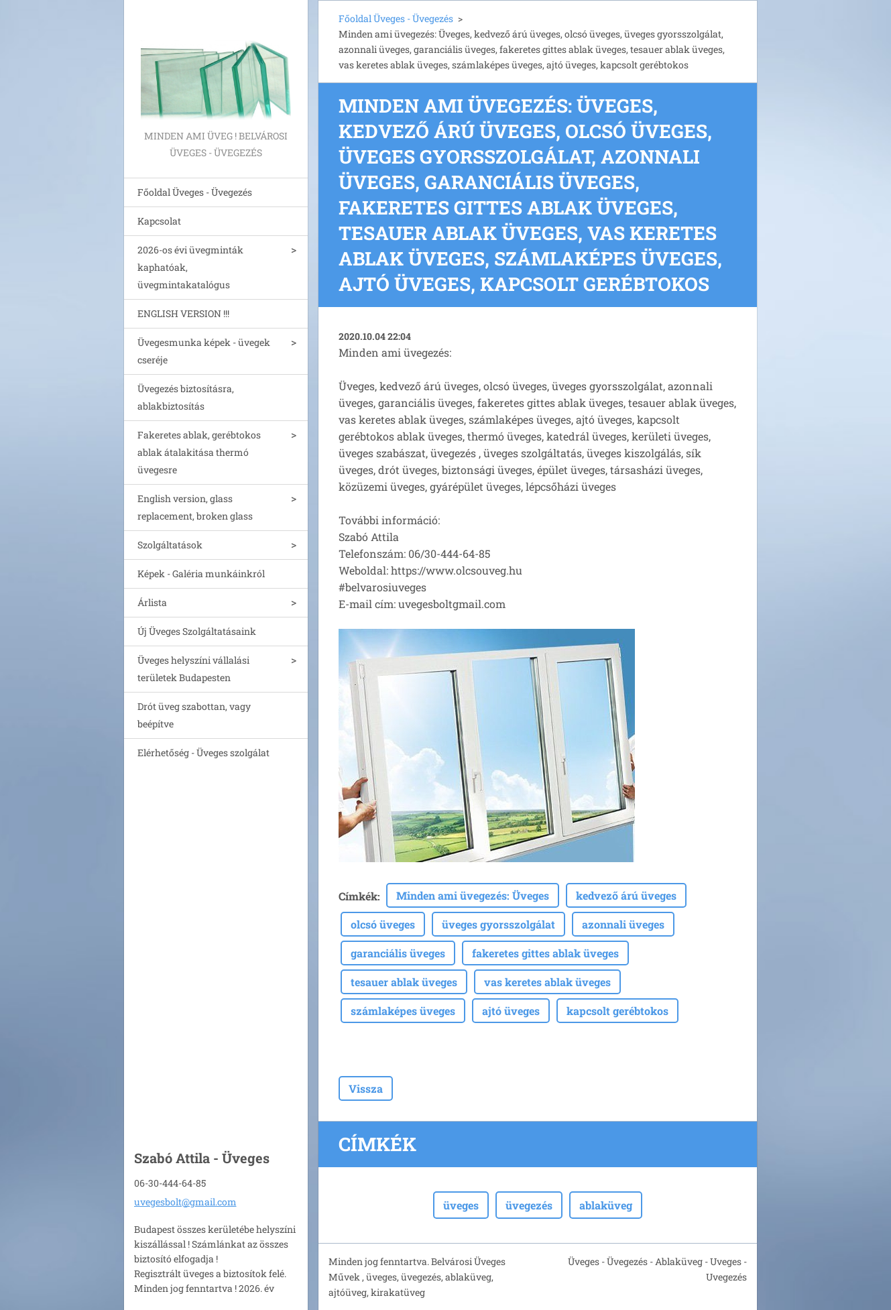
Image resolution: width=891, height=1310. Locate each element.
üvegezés (529, 1205)
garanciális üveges (398, 953)
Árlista (152, 602)
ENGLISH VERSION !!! (183, 313)
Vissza (366, 1088)
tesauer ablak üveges (404, 982)
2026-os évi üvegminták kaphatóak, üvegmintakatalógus (190, 267)
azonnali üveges (623, 924)
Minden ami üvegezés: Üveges (472, 895)
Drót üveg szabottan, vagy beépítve (194, 715)
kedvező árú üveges (626, 895)
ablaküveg (605, 1205)
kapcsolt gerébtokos (617, 1011)
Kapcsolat (159, 221)
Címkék (358, 896)
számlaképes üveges (403, 1011)
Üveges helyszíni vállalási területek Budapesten (193, 669)
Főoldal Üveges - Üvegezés (194, 192)
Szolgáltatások (169, 544)
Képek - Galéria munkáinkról (201, 573)
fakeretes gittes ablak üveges (545, 953)
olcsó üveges (383, 924)
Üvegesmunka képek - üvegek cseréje (203, 351)
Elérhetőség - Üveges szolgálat (203, 752)
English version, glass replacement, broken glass (195, 507)
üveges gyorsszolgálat (498, 924)
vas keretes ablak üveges (547, 982)
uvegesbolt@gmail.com (185, 1201)
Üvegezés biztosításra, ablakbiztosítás (185, 397)
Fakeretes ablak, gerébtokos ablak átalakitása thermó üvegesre (199, 452)
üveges (461, 1205)
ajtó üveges (511, 1011)
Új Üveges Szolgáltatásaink (196, 631)
